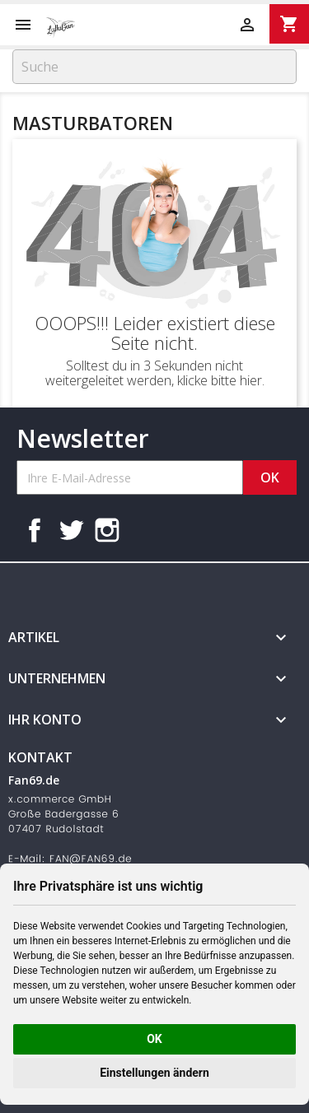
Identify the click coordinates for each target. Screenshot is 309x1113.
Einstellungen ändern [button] (154, 1072)
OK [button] (154, 1038)
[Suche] (154, 66)
